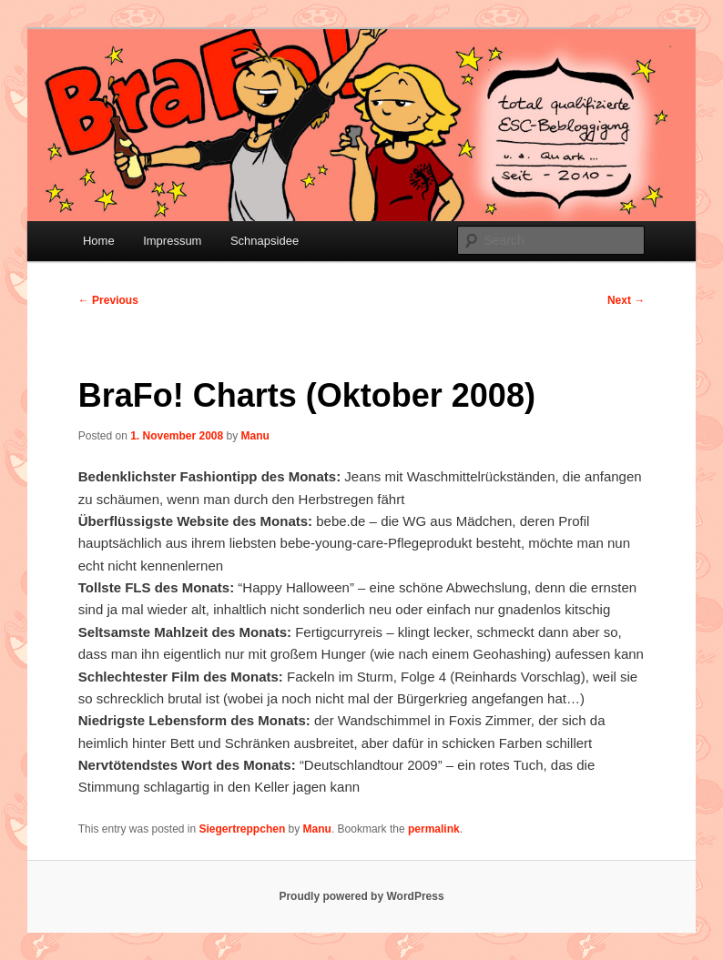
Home (99, 241)
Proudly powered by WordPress (361, 896)
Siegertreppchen (242, 829)
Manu (255, 435)
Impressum (172, 241)
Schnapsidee (264, 241)
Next (626, 300)
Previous (108, 300)
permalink (434, 829)
